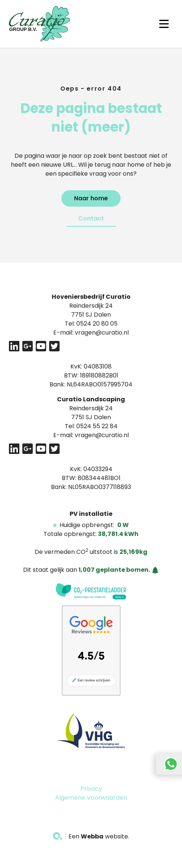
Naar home (91, 198)
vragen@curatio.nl (102, 332)
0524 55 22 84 (97, 426)
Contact (91, 218)
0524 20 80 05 (97, 323)
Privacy (91, 788)
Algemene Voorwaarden (91, 797)
